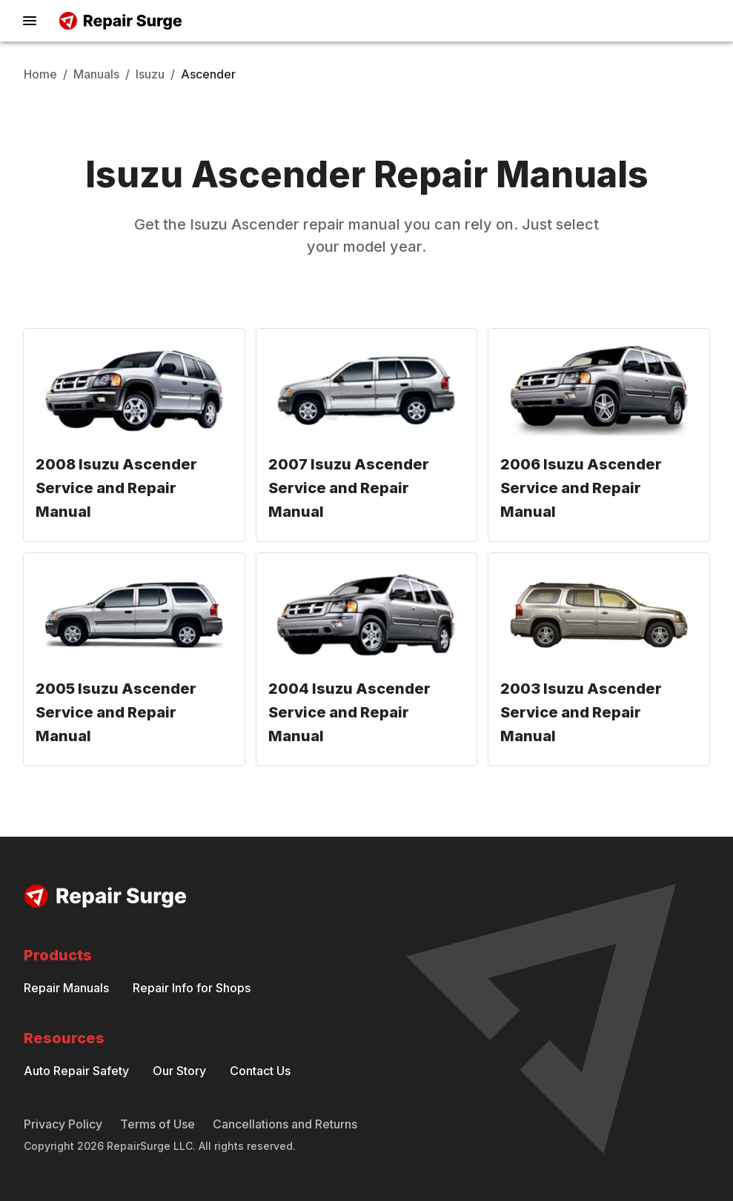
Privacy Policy (63, 1124)
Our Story (179, 1070)
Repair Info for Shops (192, 987)
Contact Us (260, 1070)
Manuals (96, 74)
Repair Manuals (66, 987)
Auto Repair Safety (76, 1070)
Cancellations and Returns (285, 1124)
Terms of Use (157, 1124)
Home (40, 74)
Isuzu (150, 74)
